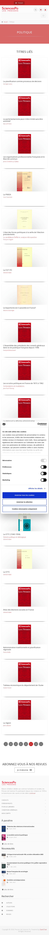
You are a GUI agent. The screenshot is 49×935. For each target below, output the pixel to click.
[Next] (41, 744)
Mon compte (6, 813)
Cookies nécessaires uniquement (24, 509)
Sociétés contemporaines (16, 880)
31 (21, 744)
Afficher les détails (35, 488)
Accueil (6, 22)
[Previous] (6, 744)
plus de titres (7, 844)
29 (11, 744)
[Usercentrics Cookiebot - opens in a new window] (37, 424)
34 (36, 744)
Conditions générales (9, 810)
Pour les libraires (8, 807)
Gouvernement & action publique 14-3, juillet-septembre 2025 (27, 863)
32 (26, 744)
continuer (32, 793)
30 (16, 744)
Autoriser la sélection (24, 502)
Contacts (5, 800)
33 (31, 744)
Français (19, 3)
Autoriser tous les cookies (24, 495)
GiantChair (43, 929)
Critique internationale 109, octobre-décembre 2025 (25, 854)
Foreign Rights (7, 803)
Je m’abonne (24, 770)
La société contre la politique (17, 835)
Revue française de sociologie (17, 871)
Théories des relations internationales (20, 826)
